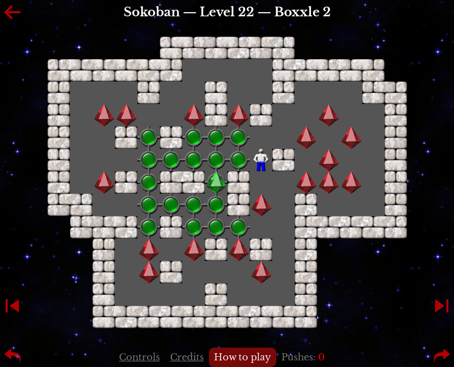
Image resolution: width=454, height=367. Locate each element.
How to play (242, 357)
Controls (139, 357)
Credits (187, 357)
